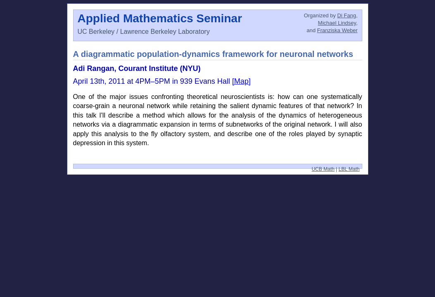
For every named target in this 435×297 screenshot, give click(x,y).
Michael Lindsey (337, 23)
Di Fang (346, 15)
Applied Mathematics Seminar (160, 18)
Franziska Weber (337, 30)
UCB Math (322, 169)
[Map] (241, 81)
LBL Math (349, 169)
